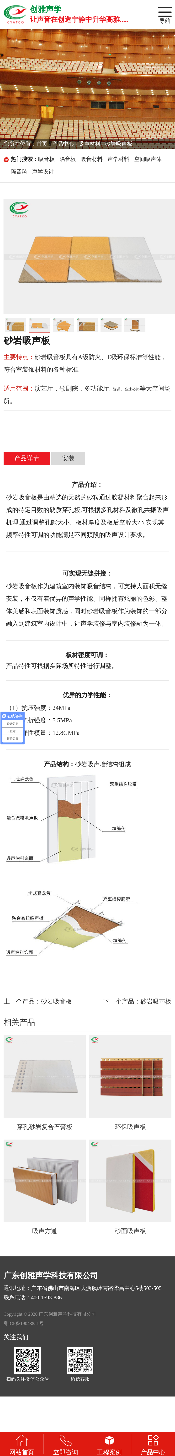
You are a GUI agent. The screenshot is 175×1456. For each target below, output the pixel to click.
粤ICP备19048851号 (24, 1323)
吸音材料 (92, 159)
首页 (42, 144)
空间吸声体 (148, 159)
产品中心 (63, 144)
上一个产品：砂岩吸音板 (38, 1001)
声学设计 (43, 172)
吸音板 (46, 159)
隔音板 (67, 159)
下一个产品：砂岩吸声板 (137, 1001)
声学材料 (118, 159)
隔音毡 (19, 172)
